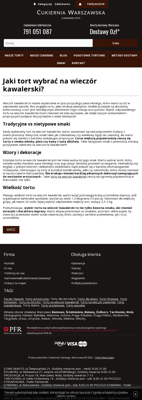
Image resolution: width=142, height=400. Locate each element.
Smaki (61, 63)
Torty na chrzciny (29, 302)
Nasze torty (14, 55)
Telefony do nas (15, 273)
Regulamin (78, 278)
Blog (63, 55)
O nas (8, 268)
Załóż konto (62, 4)
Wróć (11, 230)
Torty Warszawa (104, 357)
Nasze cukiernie (41, 55)
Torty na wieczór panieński (97, 302)
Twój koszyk (95, 4)
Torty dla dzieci (87, 299)
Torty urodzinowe (52, 305)
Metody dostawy (124, 55)
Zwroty (76, 268)
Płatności (77, 273)
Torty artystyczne (37, 299)
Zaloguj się (45, 4)
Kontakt (78, 63)
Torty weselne (75, 305)
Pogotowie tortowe (89, 55)
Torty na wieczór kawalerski (60, 302)
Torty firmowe (108, 299)
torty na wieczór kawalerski (68, 176)
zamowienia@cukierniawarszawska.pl (27, 278)
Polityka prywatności (84, 283)
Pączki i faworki (14, 299)
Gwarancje (78, 263)
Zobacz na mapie (15, 283)
